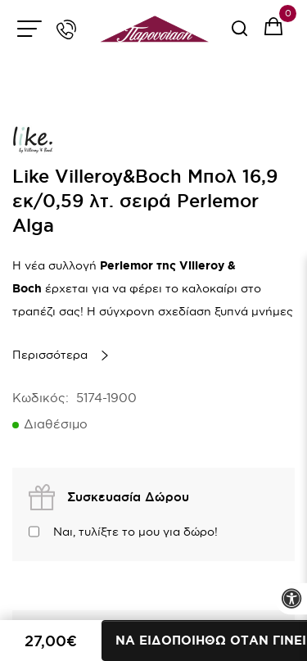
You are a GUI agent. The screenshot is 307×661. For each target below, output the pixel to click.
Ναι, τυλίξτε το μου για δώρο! (135, 531)
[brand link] (32, 139)
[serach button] (239, 34)
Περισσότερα (50, 354)
